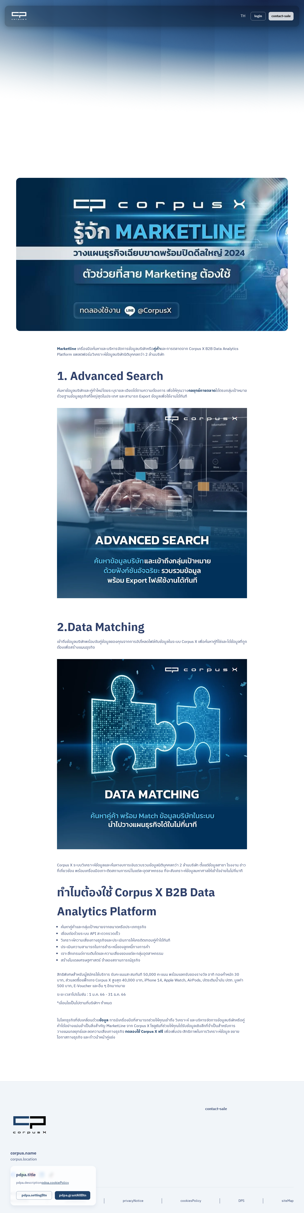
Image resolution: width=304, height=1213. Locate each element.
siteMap (288, 1200)
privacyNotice (133, 1200)
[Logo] (19, 16)
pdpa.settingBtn (34, 1195)
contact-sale (281, 16)
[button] (243, 16)
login (258, 16)
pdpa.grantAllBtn (72, 1195)
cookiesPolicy (190, 1200)
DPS (241, 1200)
